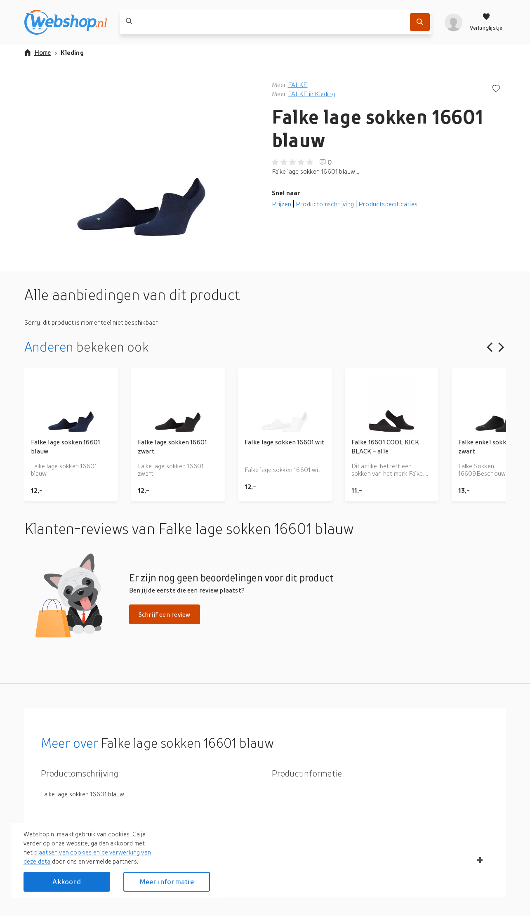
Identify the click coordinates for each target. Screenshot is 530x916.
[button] (141, 162)
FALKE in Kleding (311, 93)
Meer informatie (166, 881)
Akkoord (66, 881)
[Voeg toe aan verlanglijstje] (496, 89)
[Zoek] (420, 22)
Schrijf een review (165, 614)
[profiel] (453, 22)
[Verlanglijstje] (486, 22)
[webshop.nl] (65, 22)
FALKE (298, 84)
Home (37, 52)
